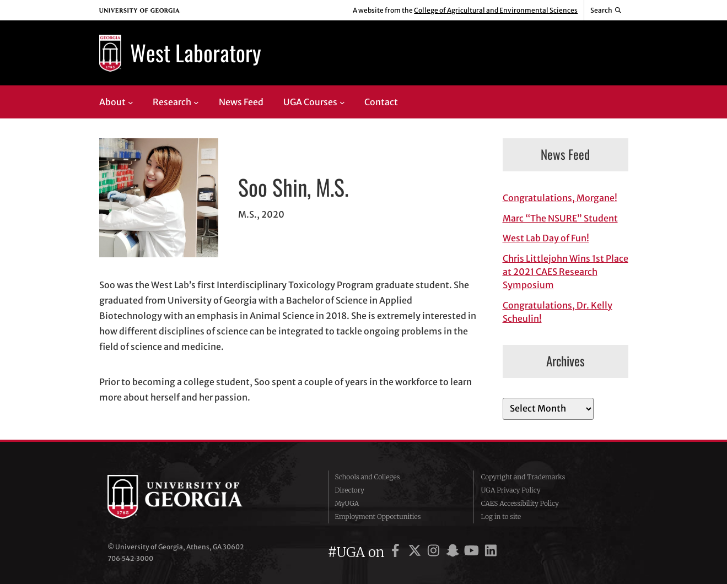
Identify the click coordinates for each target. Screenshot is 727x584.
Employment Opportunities (378, 516)
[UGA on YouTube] (473, 552)
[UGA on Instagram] (435, 552)
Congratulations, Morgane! (560, 197)
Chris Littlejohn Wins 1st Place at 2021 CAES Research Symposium (565, 271)
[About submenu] (130, 102)
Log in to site (501, 516)
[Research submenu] (196, 102)
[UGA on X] (416, 552)
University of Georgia (190, 497)
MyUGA (347, 503)
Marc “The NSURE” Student (560, 218)
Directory (350, 490)
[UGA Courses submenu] (342, 102)
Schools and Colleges (367, 477)
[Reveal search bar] (606, 10)
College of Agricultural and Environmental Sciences (496, 10)
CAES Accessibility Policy (520, 503)
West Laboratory (195, 52)
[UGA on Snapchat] (454, 552)
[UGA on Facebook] (397, 552)
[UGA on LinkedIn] (491, 552)
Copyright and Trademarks (523, 477)
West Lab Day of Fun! (546, 238)
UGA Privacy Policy (510, 490)
